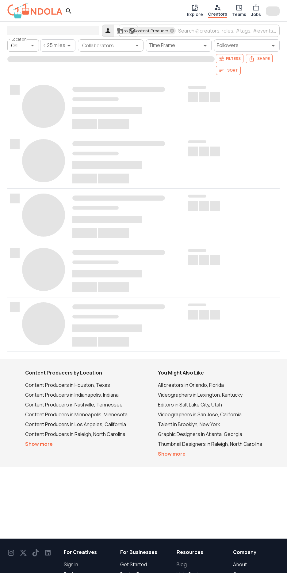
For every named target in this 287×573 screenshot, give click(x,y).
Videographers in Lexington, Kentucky (200, 394)
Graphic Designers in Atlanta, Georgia (200, 434)
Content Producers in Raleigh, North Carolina (75, 434)
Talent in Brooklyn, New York (189, 424)
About (240, 564)
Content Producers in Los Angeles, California (75, 424)
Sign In (71, 564)
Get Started (133, 564)
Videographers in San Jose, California (200, 414)
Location (19, 39)
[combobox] (227, 30)
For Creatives (80, 552)
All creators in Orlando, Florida (191, 385)
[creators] (108, 31)
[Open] (32, 45)
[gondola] (35, 10)
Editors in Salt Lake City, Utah (190, 404)
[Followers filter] (247, 45)
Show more (39, 444)
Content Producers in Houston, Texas (67, 385)
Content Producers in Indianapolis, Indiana (72, 394)
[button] (148, 30)
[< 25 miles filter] (57, 45)
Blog (182, 564)
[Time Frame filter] (179, 45)
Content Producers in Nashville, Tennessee (74, 404)
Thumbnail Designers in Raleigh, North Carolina (210, 444)
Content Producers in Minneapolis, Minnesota (76, 414)
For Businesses (138, 552)
